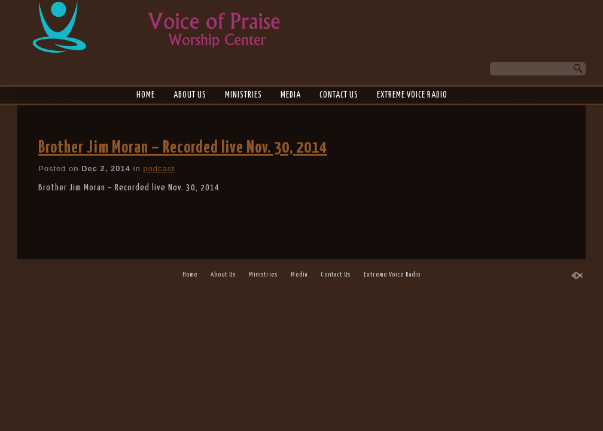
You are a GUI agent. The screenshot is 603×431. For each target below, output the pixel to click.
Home (145, 95)
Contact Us (338, 95)
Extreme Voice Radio (412, 95)
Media (291, 95)
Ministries (243, 95)
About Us (189, 95)
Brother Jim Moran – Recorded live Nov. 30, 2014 (182, 147)
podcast (159, 168)
